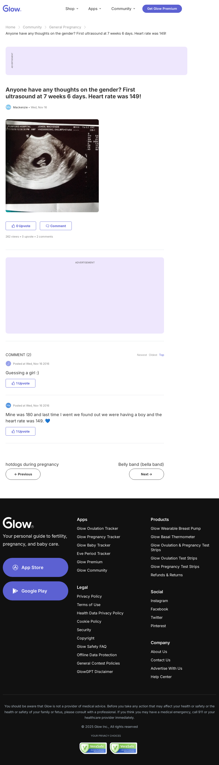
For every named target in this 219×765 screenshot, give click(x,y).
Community (32, 27)
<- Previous (23, 474)
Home (10, 27)
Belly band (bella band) (141, 464)
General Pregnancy (65, 27)
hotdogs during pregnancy (32, 464)
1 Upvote (20, 383)
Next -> (146, 474)
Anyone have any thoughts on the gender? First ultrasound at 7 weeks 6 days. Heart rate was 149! (86, 33)
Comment (56, 226)
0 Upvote (20, 226)
